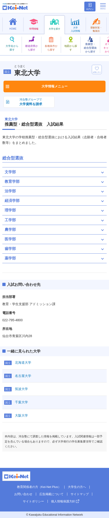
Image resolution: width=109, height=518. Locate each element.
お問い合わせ (23, 494)
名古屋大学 (23, 376)
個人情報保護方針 (63, 501)
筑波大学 (21, 389)
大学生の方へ (77, 487)
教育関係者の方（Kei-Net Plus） (39, 487)
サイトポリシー (33, 501)
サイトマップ (80, 494)
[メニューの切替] (103, 6)
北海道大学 (23, 362)
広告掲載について (51, 494)
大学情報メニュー (54, 86)
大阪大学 (21, 415)
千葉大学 (21, 402)
